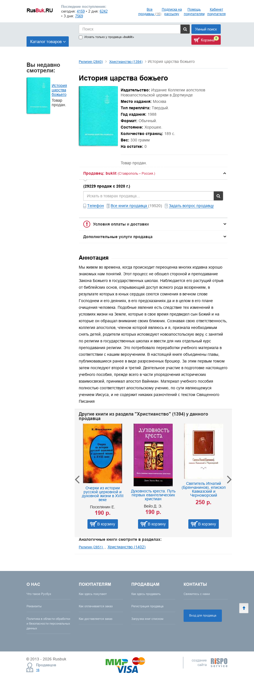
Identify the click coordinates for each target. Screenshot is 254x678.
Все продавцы (149, 11)
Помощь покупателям (194, 11)
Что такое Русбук (39, 594)
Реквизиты (34, 606)
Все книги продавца (129, 205)
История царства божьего (59, 90)
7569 (79, 16)
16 (37, 670)
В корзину (106, 524)
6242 (104, 11)
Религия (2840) (91, 62)
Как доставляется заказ (95, 619)
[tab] (153, 173)
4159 (81, 11)
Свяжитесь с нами (197, 594)
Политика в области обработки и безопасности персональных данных (48, 623)
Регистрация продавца (147, 606)
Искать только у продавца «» (106, 37)
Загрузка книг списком (147, 619)
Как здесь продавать (146, 594)
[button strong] (153, 173)
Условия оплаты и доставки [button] (121, 224)
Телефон (95, 205)
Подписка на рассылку (172, 11)
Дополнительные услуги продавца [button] (118, 236)
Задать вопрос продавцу (191, 205)
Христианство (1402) (127, 547)
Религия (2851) (91, 547)
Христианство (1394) (126, 62)
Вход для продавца (202, 615)
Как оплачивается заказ (96, 606)
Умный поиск (206, 29)
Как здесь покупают (93, 594)
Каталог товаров (48, 41)
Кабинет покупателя (216, 11)
